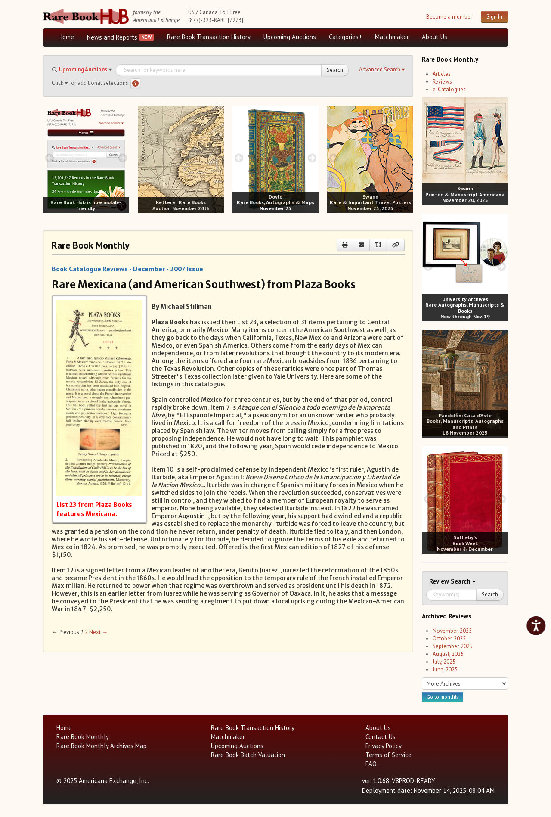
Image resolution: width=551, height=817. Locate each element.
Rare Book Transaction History (209, 37)
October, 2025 (449, 638)
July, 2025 (444, 661)
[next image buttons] (123, 158)
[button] (382, 70)
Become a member (449, 16)
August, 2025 (448, 654)
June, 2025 (445, 669)
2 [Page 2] (86, 632)
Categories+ (345, 37)
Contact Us (380, 737)
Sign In (494, 16)
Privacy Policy (383, 746)
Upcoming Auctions (289, 37)
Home (66, 37)
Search (335, 70)
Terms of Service (388, 755)
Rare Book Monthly (82, 737)
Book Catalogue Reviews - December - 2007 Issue (127, 268)
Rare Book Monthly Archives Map (101, 746)
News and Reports (112, 37)
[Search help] (135, 83)
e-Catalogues (449, 89)
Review (440, 581)
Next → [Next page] (98, 632)
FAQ (371, 764)
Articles (442, 74)
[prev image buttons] (49, 158)
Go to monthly (442, 696)
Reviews (442, 81)
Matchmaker (392, 37)
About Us (434, 37)
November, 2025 (452, 630)
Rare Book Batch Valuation (248, 755)
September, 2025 (453, 646)
